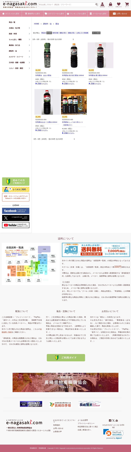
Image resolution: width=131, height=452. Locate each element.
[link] (113, 434)
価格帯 (32, 14)
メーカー (98, 14)
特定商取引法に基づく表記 (88, 427)
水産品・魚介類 (14, 28)
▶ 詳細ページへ (41, 83)
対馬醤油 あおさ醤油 (43, 75)
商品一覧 (12, 22)
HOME (36, 24)
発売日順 (55, 33)
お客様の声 (57, 431)
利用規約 (56, 425)
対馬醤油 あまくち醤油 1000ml (46, 122)
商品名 (43, 33)
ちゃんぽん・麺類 (15, 39)
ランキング (76, 14)
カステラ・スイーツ (16, 57)
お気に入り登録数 (82, 33)
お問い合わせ (120, 14)
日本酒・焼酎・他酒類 (17, 62)
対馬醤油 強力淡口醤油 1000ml (73, 75)
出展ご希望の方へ (84, 430)
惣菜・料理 (13, 34)
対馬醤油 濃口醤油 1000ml (98, 75)
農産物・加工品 (14, 45)
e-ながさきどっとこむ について (64, 421)
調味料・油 (13, 51)
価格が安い (63, 33)
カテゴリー (54, 14)
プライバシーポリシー (86, 423)
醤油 (57, 24)
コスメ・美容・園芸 (16, 68)
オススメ (11, 14)
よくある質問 (83, 420)
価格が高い (71, 33)
